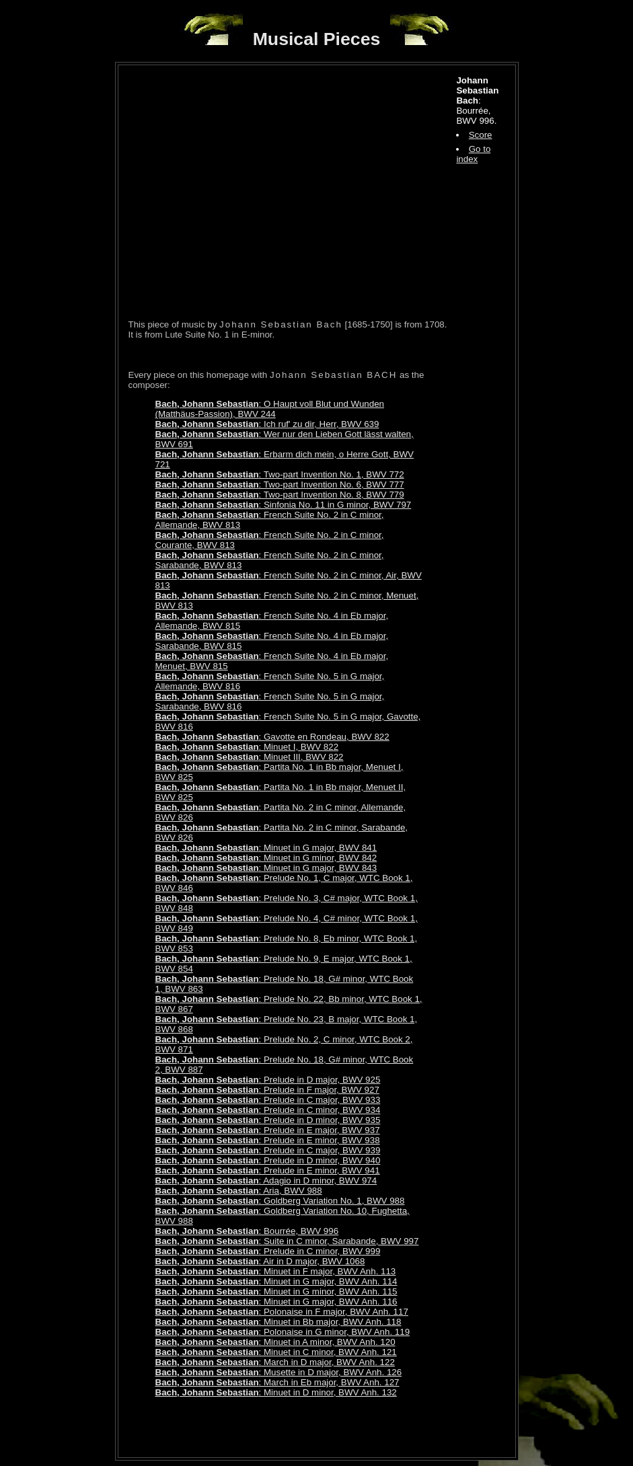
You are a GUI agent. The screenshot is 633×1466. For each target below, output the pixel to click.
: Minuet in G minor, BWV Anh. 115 (276, 1291)
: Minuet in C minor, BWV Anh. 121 (276, 1352)
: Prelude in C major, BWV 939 (268, 1150)
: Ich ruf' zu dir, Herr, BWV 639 (267, 424)
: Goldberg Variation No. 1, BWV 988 (280, 1201)
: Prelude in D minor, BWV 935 (268, 1120)
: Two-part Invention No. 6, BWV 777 (279, 484)
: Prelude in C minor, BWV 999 (268, 1251)
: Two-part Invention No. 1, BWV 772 (279, 474)
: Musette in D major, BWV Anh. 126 (278, 1372)
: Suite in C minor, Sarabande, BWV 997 (287, 1241)
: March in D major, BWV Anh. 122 (275, 1362)
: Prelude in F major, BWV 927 (267, 1090)
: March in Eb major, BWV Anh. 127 (277, 1382)
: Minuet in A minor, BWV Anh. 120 (275, 1342)
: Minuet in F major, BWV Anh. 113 (275, 1271)
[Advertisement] (285, 1427)
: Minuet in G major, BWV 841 (266, 848)
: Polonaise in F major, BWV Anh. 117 (281, 1312)
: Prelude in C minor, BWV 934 (268, 1110)
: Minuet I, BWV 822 (247, 747)
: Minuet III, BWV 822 (249, 757)
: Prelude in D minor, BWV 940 (268, 1160)
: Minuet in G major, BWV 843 (266, 868)
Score (480, 135)
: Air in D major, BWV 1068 (260, 1261)
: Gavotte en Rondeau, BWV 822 (272, 737)
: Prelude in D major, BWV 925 (268, 1080)
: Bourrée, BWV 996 (247, 1231)
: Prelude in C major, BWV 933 (268, 1100)
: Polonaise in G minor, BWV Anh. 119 (282, 1332)
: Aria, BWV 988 (238, 1191)
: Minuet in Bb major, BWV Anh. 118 (278, 1322)
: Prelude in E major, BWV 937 (267, 1130)
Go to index (473, 154)
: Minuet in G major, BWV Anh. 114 (276, 1281)
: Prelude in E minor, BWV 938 (267, 1140)
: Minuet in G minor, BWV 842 (266, 858)
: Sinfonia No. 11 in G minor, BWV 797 (283, 505)
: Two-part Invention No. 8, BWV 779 (279, 495)
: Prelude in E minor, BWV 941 (267, 1170)
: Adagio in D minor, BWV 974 (266, 1180)
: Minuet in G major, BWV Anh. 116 (276, 1302)
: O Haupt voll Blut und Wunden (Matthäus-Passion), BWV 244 (270, 409)
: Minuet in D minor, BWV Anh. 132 (276, 1392)
